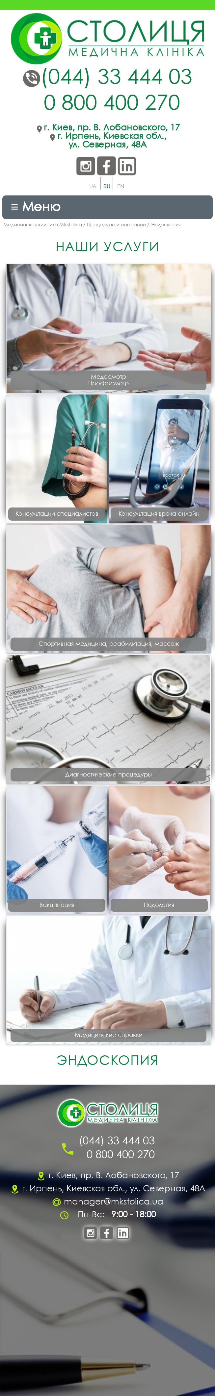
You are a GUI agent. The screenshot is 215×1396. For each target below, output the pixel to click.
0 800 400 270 (112, 104)
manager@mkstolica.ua (113, 1202)
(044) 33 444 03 (116, 78)
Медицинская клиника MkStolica (42, 225)
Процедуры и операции (116, 225)
